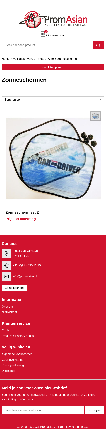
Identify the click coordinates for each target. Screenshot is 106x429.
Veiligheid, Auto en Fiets (28, 58)
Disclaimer (8, 370)
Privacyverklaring (13, 365)
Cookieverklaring (12, 359)
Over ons (8, 306)
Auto (51, 58)
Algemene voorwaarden (17, 354)
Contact (7, 330)
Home (6, 58)
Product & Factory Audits (18, 335)
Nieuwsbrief (9, 312)
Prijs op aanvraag (21, 219)
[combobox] (47, 45)
